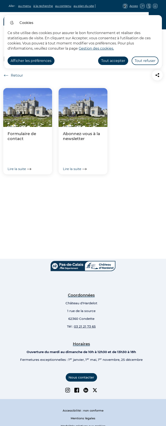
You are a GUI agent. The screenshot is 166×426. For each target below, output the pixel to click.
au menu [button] (24, 6)
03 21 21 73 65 (85, 326)
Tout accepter (113, 61)
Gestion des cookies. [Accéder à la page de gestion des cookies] (96, 48)
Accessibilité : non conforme (83, 410)
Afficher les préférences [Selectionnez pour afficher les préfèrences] (31, 61)
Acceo (133, 6)
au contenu (63, 6)
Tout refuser (145, 61)
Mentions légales (83, 418)
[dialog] (83, 41)
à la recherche (43, 6)
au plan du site (83, 6)
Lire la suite (19, 169)
